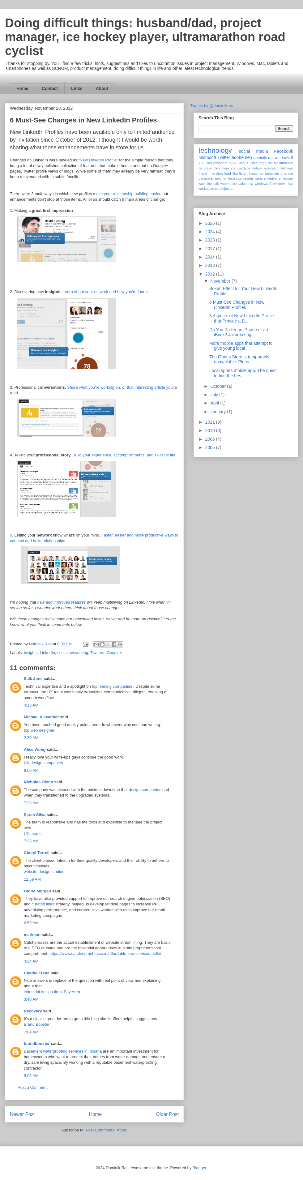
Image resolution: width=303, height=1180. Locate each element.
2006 (210, 439)
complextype (240, 168)
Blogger (199, 1167)
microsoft (207, 157)
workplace (206, 188)
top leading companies (112, 686)
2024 (210, 231)
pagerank (205, 178)
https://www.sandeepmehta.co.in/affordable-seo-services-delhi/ (105, 953)
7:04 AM (31, 1032)
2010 (210, 430)
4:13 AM (31, 705)
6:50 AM (31, 770)
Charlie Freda (36, 973)
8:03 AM (31, 1075)
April (215, 402)
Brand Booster (36, 1024)
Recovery (33, 1011)
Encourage (258, 163)
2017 (210, 248)
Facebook (283, 151)
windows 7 (263, 184)
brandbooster (37, 1043)
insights (31, 652)
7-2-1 (232, 163)
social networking (72, 652)
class (208, 168)
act (270, 163)
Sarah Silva (34, 814)
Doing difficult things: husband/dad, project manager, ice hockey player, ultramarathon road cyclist (145, 37)
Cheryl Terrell (36, 852)
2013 (210, 265)
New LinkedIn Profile (98, 160)
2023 (210, 239)
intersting (216, 173)
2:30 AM (31, 737)
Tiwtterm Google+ (106, 652)
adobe (238, 157)
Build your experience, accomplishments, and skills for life (124, 455)
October (218, 386)
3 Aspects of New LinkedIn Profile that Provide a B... (241, 318)
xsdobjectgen (225, 188)
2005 (210, 447)
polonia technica (228, 178)
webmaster (228, 184)
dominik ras (264, 158)
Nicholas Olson (38, 782)
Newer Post (22, 1114)
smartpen (286, 178)
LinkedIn (47, 652)
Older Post (167, 1114)
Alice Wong (35, 749)
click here (221, 168)
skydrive (270, 178)
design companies (145, 789)
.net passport (216, 163)
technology (215, 150)
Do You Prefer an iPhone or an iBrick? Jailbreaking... (238, 332)
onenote (287, 173)
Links (77, 88)
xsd (201, 163)
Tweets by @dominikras (211, 105)
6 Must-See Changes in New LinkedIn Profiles (236, 305)
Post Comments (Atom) (106, 1130)
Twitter (223, 157)
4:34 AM (31, 961)
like (235, 173)
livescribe (256, 173)
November (220, 281)
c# (200, 168)
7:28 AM (31, 841)
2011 (210, 422)
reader (248, 178)
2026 (210, 223)
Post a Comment (33, 1087)
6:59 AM (31, 923)
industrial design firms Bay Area (52, 992)
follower (287, 168)
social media (253, 151)
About (102, 88)
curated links (43, 904)
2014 (210, 256)
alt (276, 163)
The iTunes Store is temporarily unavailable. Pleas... (239, 359)
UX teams (32, 833)
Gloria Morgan (37, 891)
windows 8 (284, 158)
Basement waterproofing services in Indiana (63, 1051)
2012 (210, 273)
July (214, 394)
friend (202, 173)
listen (243, 173)
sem (258, 178)
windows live (283, 184)
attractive (286, 163)
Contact (50, 88)
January (218, 411)
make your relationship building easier (126, 193)
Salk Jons (33, 678)
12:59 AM (32, 879)
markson (32, 934)
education (272, 168)
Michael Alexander (41, 717)
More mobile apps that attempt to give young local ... (241, 346)
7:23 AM (31, 803)
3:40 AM (31, 999)
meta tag (272, 173)
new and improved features (61, 602)
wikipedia (246, 184)
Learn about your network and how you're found (105, 291)
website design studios (44, 871)
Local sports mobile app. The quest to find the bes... (243, 373)
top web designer (39, 730)
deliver (257, 168)
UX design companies (43, 762)
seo (248, 157)
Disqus (243, 163)
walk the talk (208, 184)
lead (227, 173)
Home (22, 88)
